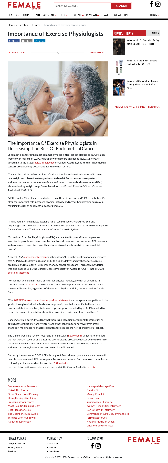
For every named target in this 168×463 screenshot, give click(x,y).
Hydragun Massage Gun (100, 386)
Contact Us (53, 443)
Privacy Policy (15, 447)
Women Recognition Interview (103, 405)
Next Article (98, 52)
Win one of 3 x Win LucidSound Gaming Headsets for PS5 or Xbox (142, 84)
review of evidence (43, 162)
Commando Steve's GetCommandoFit (107, 413)
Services (12, 451)
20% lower (31, 284)
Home (11, 24)
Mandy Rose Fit (95, 393)
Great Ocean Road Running (23, 393)
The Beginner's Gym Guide (23, 413)
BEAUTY (12, 15)
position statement (18, 272)
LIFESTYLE (76, 15)
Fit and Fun (92, 397)
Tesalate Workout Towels (22, 417)
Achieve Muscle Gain (19, 421)
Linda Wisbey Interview (99, 425)
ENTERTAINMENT (44, 15)
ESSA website (60, 363)
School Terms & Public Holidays (136, 107)
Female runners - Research (22, 386)
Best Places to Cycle (19, 409)
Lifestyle (23, 24)
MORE (155, 33)
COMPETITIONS (123, 33)
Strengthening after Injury (22, 397)
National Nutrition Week (100, 421)
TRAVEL (105, 15)
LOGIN (153, 15)
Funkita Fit (92, 390)
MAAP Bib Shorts (18, 390)
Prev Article (16, 52)
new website (75, 335)
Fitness (36, 24)
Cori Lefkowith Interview (100, 409)
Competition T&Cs (17, 443)
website (90, 366)
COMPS (26, 15)
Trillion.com (89, 457)
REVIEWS (91, 15)
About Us (52, 447)
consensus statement (36, 256)
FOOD (62, 15)
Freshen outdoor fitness (21, 401)
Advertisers (53, 451)
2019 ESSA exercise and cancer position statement (42, 300)
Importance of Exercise (99, 401)
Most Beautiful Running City (24, 405)
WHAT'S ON (121, 15)
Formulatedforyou (96, 417)
